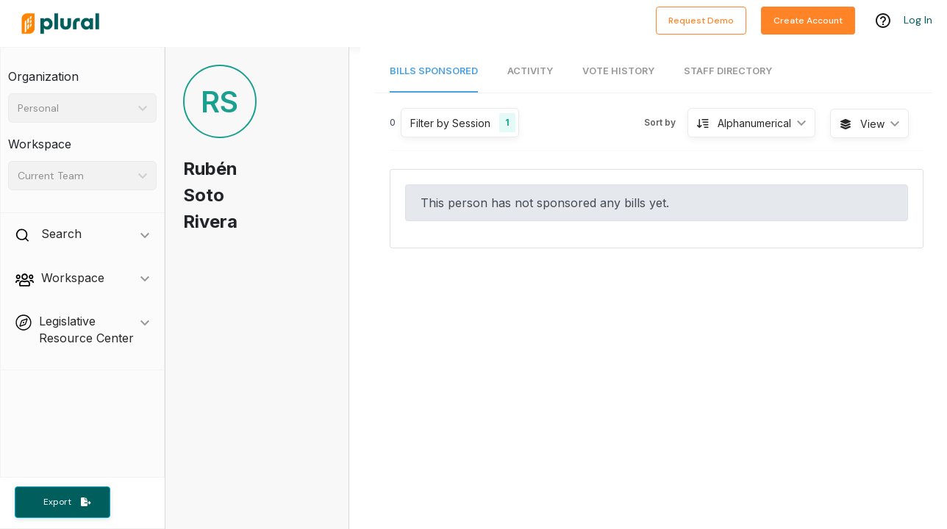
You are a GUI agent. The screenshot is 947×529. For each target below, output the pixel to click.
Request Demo (701, 20)
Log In (918, 19)
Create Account (808, 20)
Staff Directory (728, 70)
